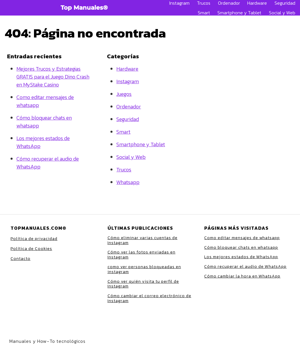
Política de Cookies (31, 249)
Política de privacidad (34, 239)
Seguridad (285, 3)
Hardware (257, 3)
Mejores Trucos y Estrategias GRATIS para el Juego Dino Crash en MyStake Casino (52, 76)
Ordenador (229, 3)
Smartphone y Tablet (239, 13)
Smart (204, 13)
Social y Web (282, 13)
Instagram (179, 3)
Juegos (124, 94)
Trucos (203, 3)
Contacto (20, 259)
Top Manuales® (84, 8)
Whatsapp (127, 182)
